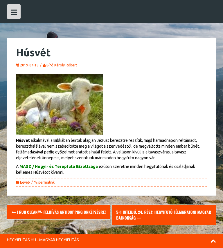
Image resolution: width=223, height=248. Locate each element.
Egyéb (25, 182)
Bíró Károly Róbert (61, 65)
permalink (46, 182)
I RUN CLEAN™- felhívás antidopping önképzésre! (59, 212)
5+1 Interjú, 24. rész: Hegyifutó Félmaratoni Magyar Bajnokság (163, 215)
